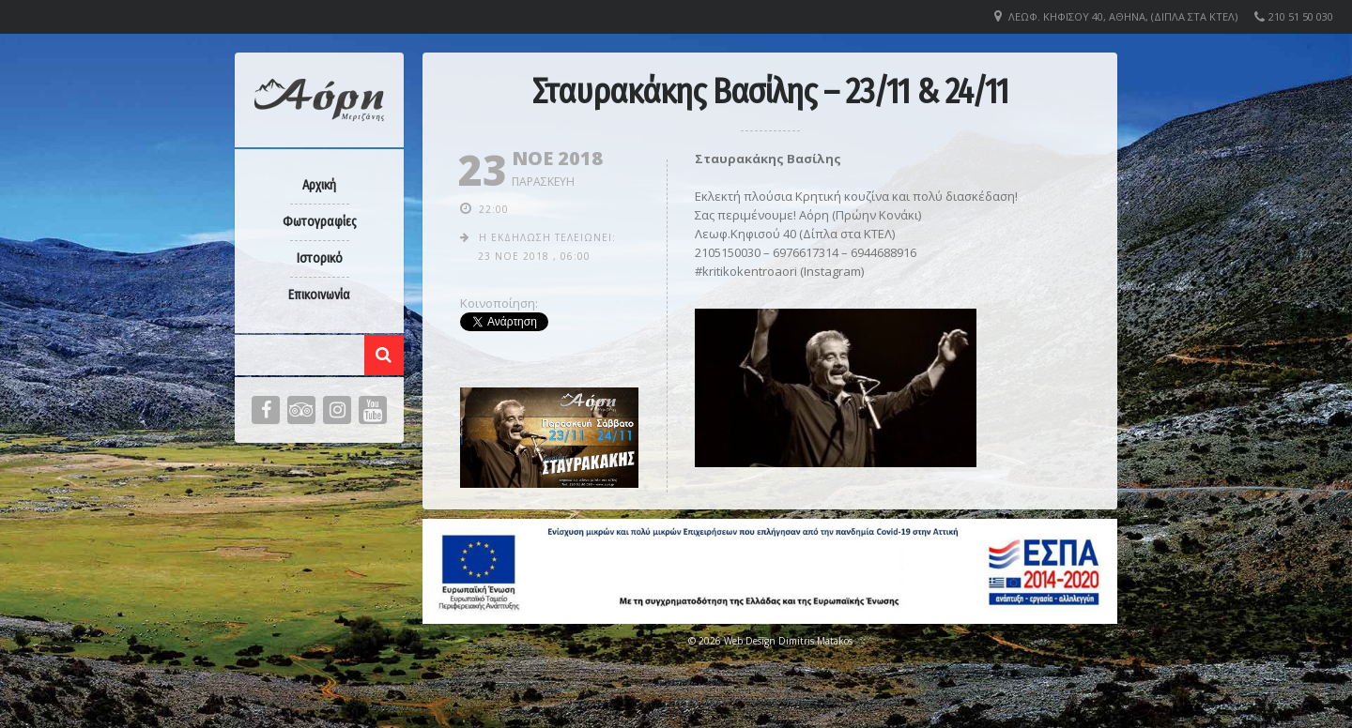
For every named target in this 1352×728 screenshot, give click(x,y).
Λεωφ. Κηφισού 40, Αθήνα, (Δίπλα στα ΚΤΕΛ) (1122, 16)
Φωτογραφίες (320, 222)
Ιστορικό (320, 258)
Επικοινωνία (319, 295)
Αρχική (319, 185)
